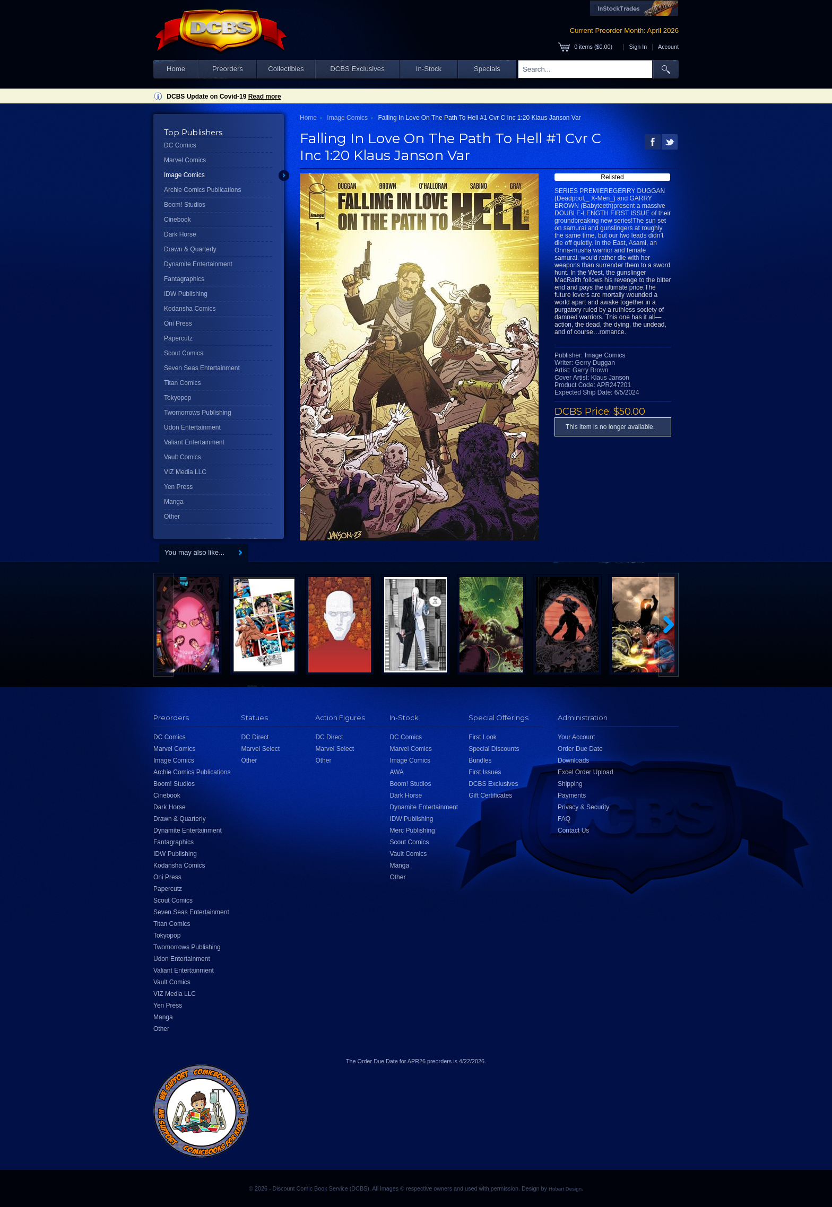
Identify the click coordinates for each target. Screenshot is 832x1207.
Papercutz (178, 338)
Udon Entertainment (192, 427)
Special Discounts (494, 749)
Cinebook (177, 219)
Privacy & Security (583, 807)
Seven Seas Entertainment (202, 368)
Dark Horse (180, 234)
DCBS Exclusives (357, 69)
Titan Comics (182, 383)
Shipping (570, 784)
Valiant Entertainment (194, 442)
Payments (572, 795)
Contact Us (573, 830)
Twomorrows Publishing (197, 412)
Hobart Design (565, 1189)
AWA (396, 772)
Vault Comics (182, 457)
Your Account (576, 737)
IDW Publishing (185, 294)
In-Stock (428, 69)
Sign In (638, 46)
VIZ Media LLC (185, 472)
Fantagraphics (184, 279)
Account (668, 46)
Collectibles (286, 69)
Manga (174, 501)
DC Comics (180, 145)
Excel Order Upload (585, 772)
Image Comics (184, 175)
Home (176, 69)
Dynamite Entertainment (198, 264)
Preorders (227, 69)
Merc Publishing (412, 830)
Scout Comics (183, 353)
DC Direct (254, 737)
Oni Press (178, 323)
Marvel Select (260, 749)
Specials (487, 69)
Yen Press (178, 487)
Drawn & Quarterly (190, 249)
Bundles (480, 760)
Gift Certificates (490, 795)
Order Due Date (580, 749)
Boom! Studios (184, 204)
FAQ (564, 819)
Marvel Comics (185, 160)
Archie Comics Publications (202, 190)
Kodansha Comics (189, 308)
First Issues (485, 772)
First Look (483, 737)
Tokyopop (177, 397)
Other (172, 516)
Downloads (573, 760)
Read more (264, 96)
